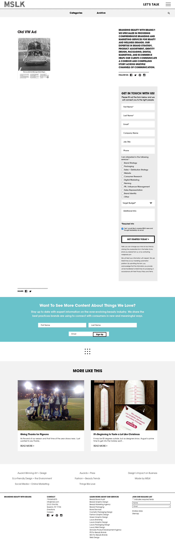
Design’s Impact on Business (142, 471)
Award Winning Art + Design (32, 471)
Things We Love (87, 482)
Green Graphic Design (99, 516)
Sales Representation (133, 190)
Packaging (129, 166)
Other (126, 197)
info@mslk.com (53, 501)
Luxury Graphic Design (99, 521)
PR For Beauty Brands (98, 531)
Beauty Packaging (97, 506)
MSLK (14, 4)
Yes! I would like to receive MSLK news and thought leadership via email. (138, 229)
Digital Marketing (131, 180)
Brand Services (95, 508)
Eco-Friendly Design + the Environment (32, 477)
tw (135, 75)
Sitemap (135, 512)
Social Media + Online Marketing (32, 482)
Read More (27, 445)
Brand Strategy (130, 163)
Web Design (94, 536)
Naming (127, 183)
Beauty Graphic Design (99, 501)
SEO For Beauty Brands (98, 534)
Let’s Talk (151, 4)
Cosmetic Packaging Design (101, 511)
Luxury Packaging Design (100, 523)
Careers (50, 511)
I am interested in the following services (134, 158)
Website (127, 173)
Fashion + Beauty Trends (87, 477)
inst (144, 75)
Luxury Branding (96, 518)
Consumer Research (133, 176)
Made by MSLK (142, 477)
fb (131, 75)
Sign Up (111, 334)
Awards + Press (87, 471)
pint (140, 75)
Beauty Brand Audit (97, 498)
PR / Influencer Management (137, 187)
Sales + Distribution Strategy (136, 170)
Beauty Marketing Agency (100, 503)
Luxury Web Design (97, 526)
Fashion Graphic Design (99, 513)
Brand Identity (130, 193)
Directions (51, 508)
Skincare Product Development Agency (105, 528)
